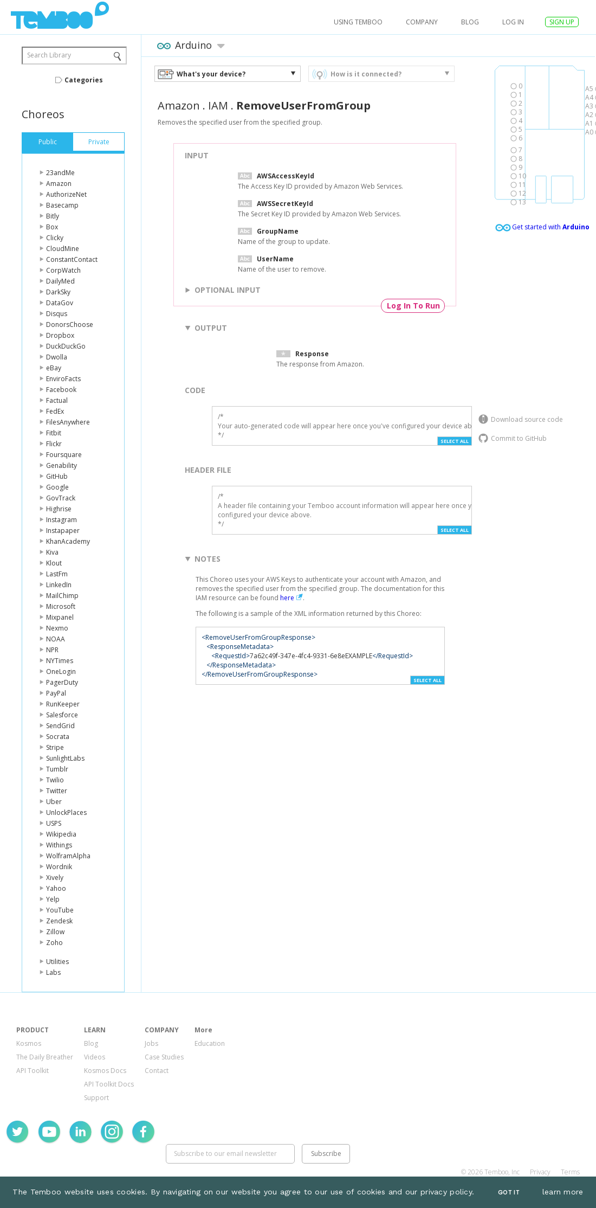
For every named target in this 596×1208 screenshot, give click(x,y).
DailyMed (60, 281)
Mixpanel (60, 617)
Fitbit (53, 433)
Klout (54, 563)
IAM (218, 105)
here (287, 597)
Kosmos (28, 1043)
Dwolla (56, 357)
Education (210, 1043)
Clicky (54, 237)
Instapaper (63, 530)
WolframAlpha (68, 855)
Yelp (53, 899)
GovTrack (60, 498)
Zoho (54, 942)
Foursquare (64, 454)
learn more (563, 1191)
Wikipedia (61, 834)
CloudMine (62, 248)
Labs (53, 972)
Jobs (151, 1043)
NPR (52, 649)
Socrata (57, 736)
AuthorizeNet (66, 194)
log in (513, 22)
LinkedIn (59, 584)
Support (96, 1097)
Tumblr (57, 769)
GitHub (57, 476)
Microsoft (60, 606)
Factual (57, 400)
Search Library (49, 55)
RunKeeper (63, 704)
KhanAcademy (68, 541)
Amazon (59, 183)
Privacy (540, 1172)
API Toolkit (32, 1070)
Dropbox (60, 335)
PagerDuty (62, 682)
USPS (53, 823)
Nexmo (57, 628)
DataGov (59, 302)
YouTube (60, 910)
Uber (54, 801)
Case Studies (164, 1057)
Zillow (55, 931)
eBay (53, 367)
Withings (59, 845)
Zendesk (59, 921)
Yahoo (56, 888)
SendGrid (60, 725)
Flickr (54, 443)
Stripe (55, 747)
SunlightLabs (65, 758)
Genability (61, 465)
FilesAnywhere (68, 422)
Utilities (57, 961)
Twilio (55, 780)
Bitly (52, 216)
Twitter (56, 790)
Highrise (59, 508)
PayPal (56, 693)
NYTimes (59, 660)
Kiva (52, 552)
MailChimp (62, 595)
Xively (54, 877)
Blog (470, 22)
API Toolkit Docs (109, 1084)
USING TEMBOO (358, 22)
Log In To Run (413, 305)
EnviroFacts (63, 378)
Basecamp (62, 205)
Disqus (56, 313)
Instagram (61, 519)
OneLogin (61, 671)
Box (52, 227)
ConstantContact (72, 259)
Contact (157, 1070)
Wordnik (59, 866)
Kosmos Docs (105, 1070)
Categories (83, 80)
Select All (454, 441)
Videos (94, 1057)
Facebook (61, 389)
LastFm (57, 574)
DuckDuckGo (66, 346)
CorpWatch (63, 270)
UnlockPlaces (66, 812)
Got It (509, 1192)
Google (57, 487)
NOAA (55, 639)
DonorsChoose (69, 324)
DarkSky (58, 292)
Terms (570, 1172)
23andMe (60, 172)
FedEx (55, 411)
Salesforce (62, 714)
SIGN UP (561, 22)
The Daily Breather (44, 1057)
